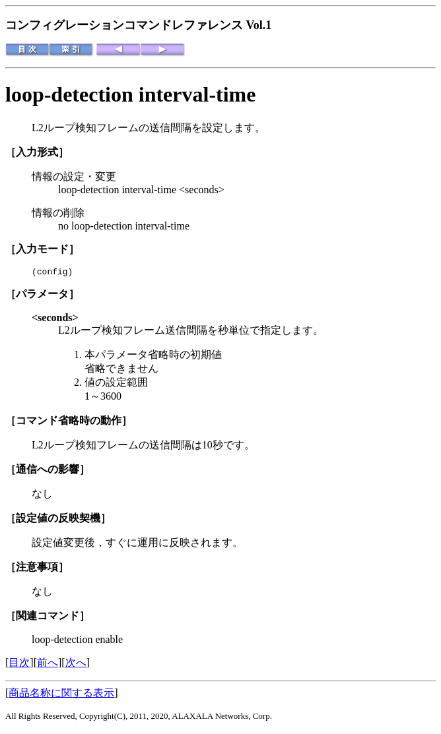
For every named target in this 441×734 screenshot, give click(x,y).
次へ (75, 664)
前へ (47, 664)
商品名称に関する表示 (61, 694)
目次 (19, 664)
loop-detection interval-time (130, 94)
